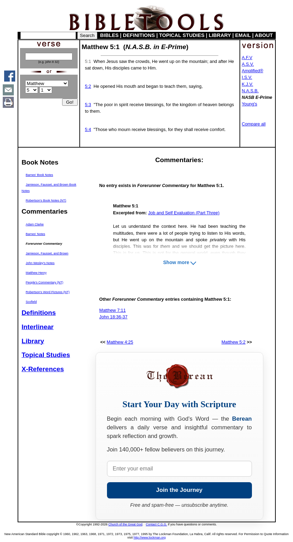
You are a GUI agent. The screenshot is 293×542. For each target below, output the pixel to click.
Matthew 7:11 (112, 310)
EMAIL (243, 35)
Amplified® (252, 70)
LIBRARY (220, 35)
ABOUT (264, 35)
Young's (249, 103)
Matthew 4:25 (120, 342)
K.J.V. (247, 84)
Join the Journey (179, 490)
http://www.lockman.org (150, 537)
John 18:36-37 (113, 316)
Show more (176, 262)
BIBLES (109, 35)
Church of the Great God (125, 524)
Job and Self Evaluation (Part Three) (183, 212)
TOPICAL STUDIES (181, 35)
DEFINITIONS (139, 35)
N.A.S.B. (250, 90)
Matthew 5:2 (234, 342)
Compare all (254, 124)
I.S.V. (247, 77)
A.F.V (247, 57)
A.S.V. (248, 64)
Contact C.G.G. (156, 524)
